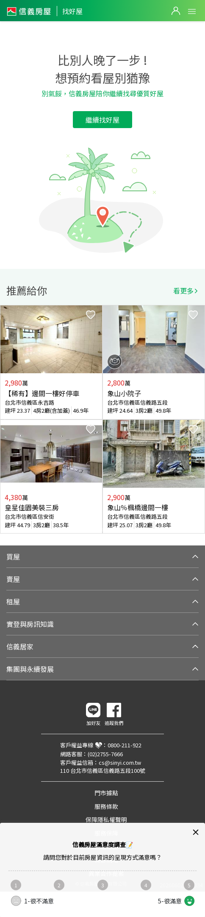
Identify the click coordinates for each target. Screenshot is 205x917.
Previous (7, 419)
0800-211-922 (124, 745)
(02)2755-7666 (105, 754)
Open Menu (192, 11)
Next (198, 419)
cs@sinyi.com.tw (120, 762)
